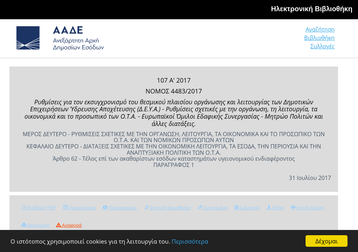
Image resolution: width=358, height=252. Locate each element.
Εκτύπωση (35, 225)
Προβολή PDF (39, 207)
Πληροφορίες (120, 207)
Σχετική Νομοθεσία (167, 207)
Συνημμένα (212, 207)
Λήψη (275, 207)
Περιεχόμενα (79, 207)
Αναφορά (68, 225)
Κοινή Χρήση (307, 207)
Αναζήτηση (320, 29)
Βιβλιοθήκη (319, 38)
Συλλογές (322, 46)
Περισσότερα (190, 241)
